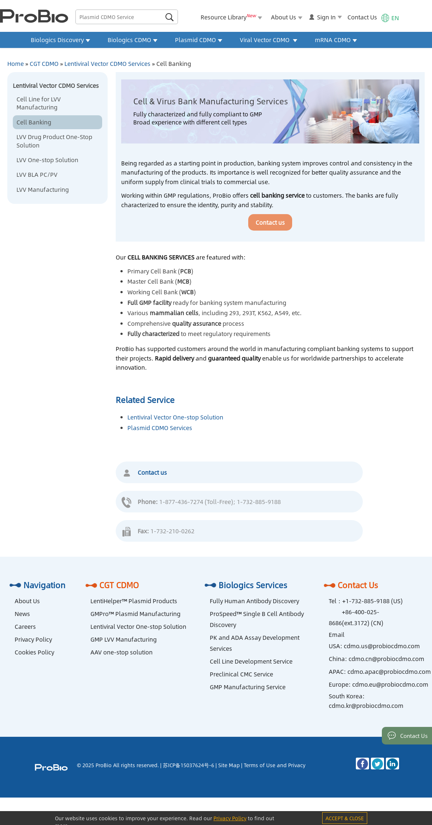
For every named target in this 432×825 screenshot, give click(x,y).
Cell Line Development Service (251, 661)
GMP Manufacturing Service (248, 686)
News (22, 613)
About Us (27, 600)
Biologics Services (244, 585)
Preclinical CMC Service (241, 674)
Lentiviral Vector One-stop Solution (175, 417)
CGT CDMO (44, 63)
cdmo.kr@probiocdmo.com (366, 705)
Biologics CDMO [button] (132, 39)
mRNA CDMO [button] (336, 39)
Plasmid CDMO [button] (198, 39)
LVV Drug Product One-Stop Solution (54, 140)
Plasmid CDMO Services (159, 427)
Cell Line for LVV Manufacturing (38, 103)
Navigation (36, 585)
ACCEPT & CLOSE (344, 818)
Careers (25, 626)
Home (15, 63)
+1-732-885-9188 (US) (372, 600)
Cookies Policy (34, 652)
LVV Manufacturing (42, 189)
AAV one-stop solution (121, 652)
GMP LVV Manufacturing (123, 639)
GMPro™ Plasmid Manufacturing (135, 613)
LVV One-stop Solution (47, 159)
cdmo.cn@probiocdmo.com (386, 658)
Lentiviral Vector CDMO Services (107, 63)
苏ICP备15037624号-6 (188, 765)
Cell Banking (33, 122)
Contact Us (362, 17)
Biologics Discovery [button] (60, 39)
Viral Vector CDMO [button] (268, 39)
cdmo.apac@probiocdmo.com (389, 671)
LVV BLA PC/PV (36, 174)
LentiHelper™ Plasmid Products (133, 600)
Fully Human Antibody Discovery (254, 600)
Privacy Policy (33, 639)
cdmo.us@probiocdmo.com (382, 645)
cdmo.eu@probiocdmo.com (390, 684)
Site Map (229, 765)
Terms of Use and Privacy (274, 765)
